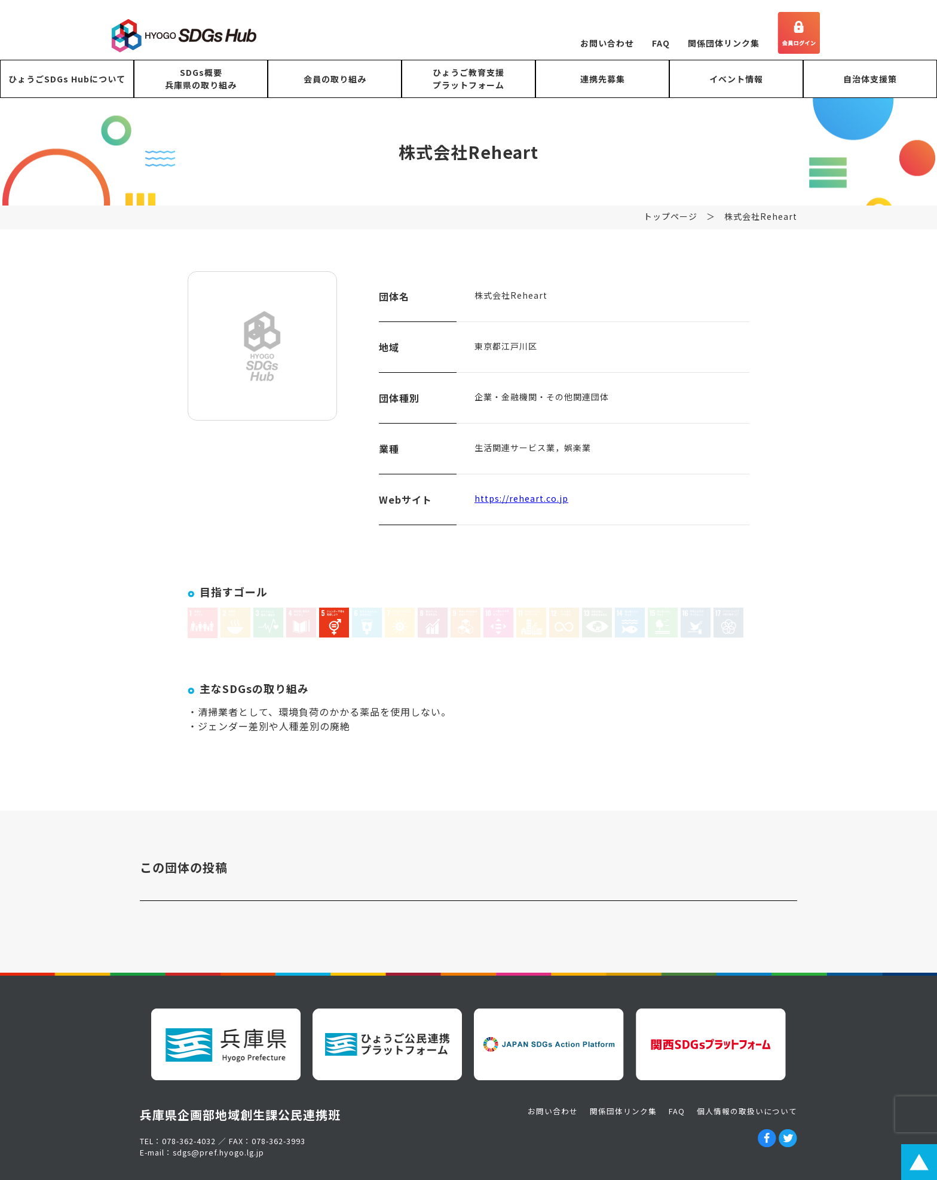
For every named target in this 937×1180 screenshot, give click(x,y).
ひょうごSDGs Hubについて (66, 79)
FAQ (661, 43)
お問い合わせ (607, 43)
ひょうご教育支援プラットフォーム (468, 78)
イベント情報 (736, 79)
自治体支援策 (870, 79)
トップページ (670, 225)
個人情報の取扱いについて (747, 1111)
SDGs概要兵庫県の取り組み (201, 78)
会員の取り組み (335, 79)
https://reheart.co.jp (521, 507)
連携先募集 (602, 79)
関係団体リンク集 (724, 43)
